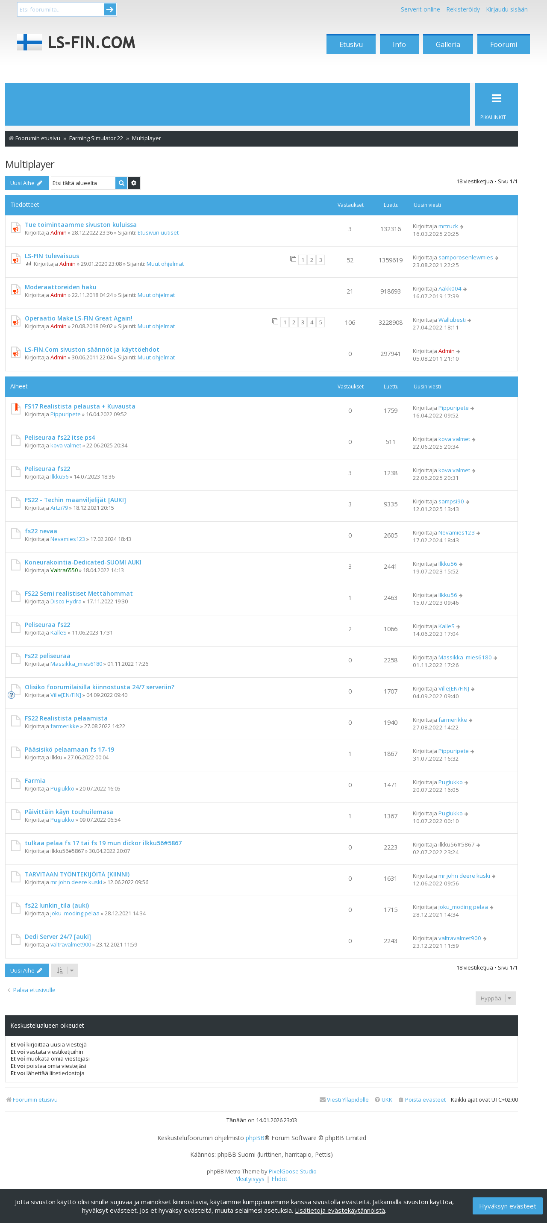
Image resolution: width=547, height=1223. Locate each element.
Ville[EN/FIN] (65, 695)
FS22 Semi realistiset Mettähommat (79, 593)
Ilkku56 (59, 476)
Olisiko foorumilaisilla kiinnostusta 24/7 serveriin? (99, 687)
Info (399, 44)
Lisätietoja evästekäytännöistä (340, 1210)
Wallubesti (452, 319)
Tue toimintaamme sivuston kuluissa (81, 224)
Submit (110, 9)
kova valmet (65, 445)
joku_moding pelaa (75, 913)
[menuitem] (421, 1100)
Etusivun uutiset (158, 232)
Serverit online (420, 9)
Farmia (35, 780)
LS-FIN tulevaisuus (52, 256)
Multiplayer (29, 164)
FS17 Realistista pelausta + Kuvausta (80, 406)
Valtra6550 (64, 570)
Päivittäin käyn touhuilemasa (69, 812)
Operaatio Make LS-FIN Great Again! (78, 318)
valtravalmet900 (70, 944)
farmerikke (64, 726)
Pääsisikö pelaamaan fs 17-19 (69, 749)
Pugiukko (62, 788)
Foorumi (503, 44)
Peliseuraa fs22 (47, 469)
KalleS (58, 632)
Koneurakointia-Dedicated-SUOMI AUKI (83, 562)
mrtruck (448, 226)
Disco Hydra (66, 601)
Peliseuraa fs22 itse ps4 (60, 437)
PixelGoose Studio (293, 1171)
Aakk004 (450, 288)
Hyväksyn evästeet (507, 1206)
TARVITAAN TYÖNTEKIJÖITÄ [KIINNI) (77, 874)
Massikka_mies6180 (76, 663)
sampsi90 (451, 501)
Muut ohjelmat (165, 264)
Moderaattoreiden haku (61, 287)
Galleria (448, 44)
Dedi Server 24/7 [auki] (58, 936)
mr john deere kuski (76, 882)
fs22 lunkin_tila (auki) (57, 905)
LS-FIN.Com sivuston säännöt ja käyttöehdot (92, 349)
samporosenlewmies (465, 257)
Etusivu (351, 44)
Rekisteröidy (463, 9)
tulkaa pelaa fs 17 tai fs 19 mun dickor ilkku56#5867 (103, 843)
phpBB (255, 1138)
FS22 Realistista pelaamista (66, 718)
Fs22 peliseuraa (48, 656)
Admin (58, 232)
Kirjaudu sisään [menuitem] (507, 9)
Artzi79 (59, 508)
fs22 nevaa (41, 531)
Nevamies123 (67, 539)
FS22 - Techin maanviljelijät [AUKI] (75, 500)
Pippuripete (65, 414)
